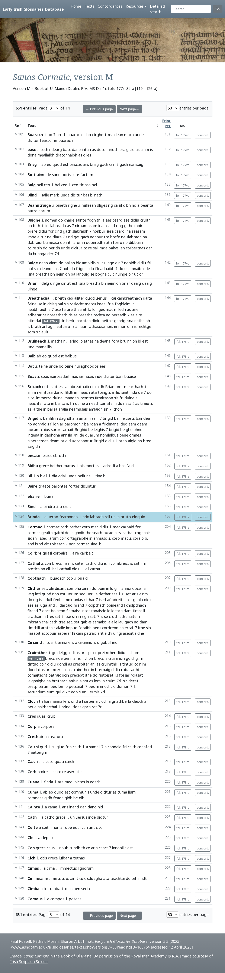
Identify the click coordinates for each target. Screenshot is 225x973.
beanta (147, 205)
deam (142, 424)
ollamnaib (132, 268)
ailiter (79, 298)
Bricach (34, 386)
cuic (100, 262)
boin (101, 588)
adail (62, 475)
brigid (108, 418)
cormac (53, 526)
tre (106, 236)
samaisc (99, 621)
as (94, 149)
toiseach (57, 543)
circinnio (85, 642)
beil (40, 184)
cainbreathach (129, 298)
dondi (62, 664)
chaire (69, 220)
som (31, 331)
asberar (64, 633)
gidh (48, 797)
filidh (69, 392)
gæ (77, 236)
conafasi (144, 746)
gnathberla (121, 701)
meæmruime (46, 878)
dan (83, 806)
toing (102, 392)
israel (101, 303)
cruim (113, 658)
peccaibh (76, 686)
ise (40, 303)
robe (68, 827)
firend (79, 605)
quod (57, 164)
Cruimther (37, 652)
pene (123, 435)
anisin (73, 680)
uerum (72, 593)
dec (50, 253)
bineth (61, 205)
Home (76, 6)
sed (82, 593)
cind (58, 231)
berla (32, 706)
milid (116, 392)
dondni (34, 669)
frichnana (110, 424)
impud (71, 627)
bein (118, 418)
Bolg (32, 184)
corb (64, 526)
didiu (135, 220)
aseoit (128, 633)
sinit (125, 392)
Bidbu (33, 465)
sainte (80, 220)
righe (72, 205)
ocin (65, 675)
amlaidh (96, 409)
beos (97, 627)
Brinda (34, 516)
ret (94, 706)
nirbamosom (86, 225)
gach (104, 164)
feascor (46, 140)
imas (74, 376)
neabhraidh (37, 309)
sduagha (94, 878)
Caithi (33, 746)
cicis (43, 858)
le (64, 701)
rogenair (142, 532)
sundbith (77, 847)
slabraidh (80, 231)
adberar (35, 314)
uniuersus (78, 817)
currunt (88, 827)
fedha (58, 599)
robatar (128, 669)
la (103, 220)
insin (66, 563)
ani (92, 664)
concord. (203, 135)
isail (55, 568)
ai (43, 326)
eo (49, 164)
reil (107, 516)
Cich (31, 858)
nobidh (130, 262)
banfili (48, 418)
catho (50, 817)
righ (85, 616)
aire (135, 309)
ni (144, 563)
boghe (101, 274)
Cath (32, 817)
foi (121, 675)
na (49, 236)
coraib (138, 538)
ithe (141, 627)
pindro (49, 506)
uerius (101, 298)
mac (109, 309)
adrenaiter (128, 616)
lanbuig (82, 274)
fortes (74, 486)
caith (77, 746)
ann (87, 418)
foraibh (84, 627)
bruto (126, 516)
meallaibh (46, 155)
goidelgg (59, 652)
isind (39, 543)
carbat (75, 526)
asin (79, 418)
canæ (52, 806)
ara (61, 781)
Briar (32, 283)
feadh (58, 797)
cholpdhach (136, 605)
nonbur (99, 231)
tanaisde (98, 610)
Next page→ (129, 109)
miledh (120, 309)
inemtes (87, 397)
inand (74, 806)
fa (64, 309)
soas (45, 376)
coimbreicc (120, 563)
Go (217, 9)
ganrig (119, 320)
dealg (136, 283)
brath (36, 326)
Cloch (33, 701)
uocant (34, 429)
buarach (74, 134)
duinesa (124, 403)
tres (50, 616)
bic (78, 262)
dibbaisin (136, 242)
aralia (63, 409)
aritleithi (104, 633)
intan (86, 149)
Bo (30, 174)
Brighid (81, 429)
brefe (32, 231)
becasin (35, 455)
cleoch (137, 701)
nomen (51, 220)
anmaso (100, 538)
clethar (105, 593)
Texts (89, 6)
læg (31, 593)
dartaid (66, 605)
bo (50, 134)
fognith (93, 220)
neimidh (63, 274)
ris (70, 314)
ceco (50, 761)
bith (36, 225)
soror (55, 429)
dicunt (60, 588)
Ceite (33, 827)
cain (79, 633)
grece (44, 465)
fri (149, 262)
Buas (32, 376)
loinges (98, 309)
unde (139, 134)
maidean (115, 134)
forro (117, 242)
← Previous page (99, 109)
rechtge (144, 326)
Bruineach (37, 341)
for (51, 231)
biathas (86, 341)
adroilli (109, 465)
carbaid (127, 526)
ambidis (89, 262)
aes (109, 220)
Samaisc (73, 610)
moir (69, 599)
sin (39, 247)
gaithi (59, 532)
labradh (97, 516)
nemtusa (45, 392)
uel (113, 516)
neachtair (97, 403)
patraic (90, 633)
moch (129, 134)
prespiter (89, 652)
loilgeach (115, 610)
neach (85, 392)
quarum (92, 435)
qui (58, 691)
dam (128, 610)
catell (79, 563)
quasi (47, 553)
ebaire (34, 496)
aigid (132, 440)
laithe (37, 409)
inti (68, 242)
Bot (31, 366)
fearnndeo (68, 516)
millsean (89, 205)
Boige (33, 262)
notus (47, 386)
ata (94, 392)
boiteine (66, 366)
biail (43, 475)
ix (46, 225)
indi (71, 652)
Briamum (113, 386)
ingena (33, 435)
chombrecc (94, 658)
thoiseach (93, 532)
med (69, 781)
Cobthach (37, 578)
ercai (129, 627)
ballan (69, 262)
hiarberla (90, 701)
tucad (108, 532)
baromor (72, 424)
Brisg (32, 164)
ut (69, 283)
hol (30, 268)
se (92, 274)
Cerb (32, 771)
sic (38, 331)
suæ (75, 174)
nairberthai (47, 706)
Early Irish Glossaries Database (33, 9)
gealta (47, 532)
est (65, 164)
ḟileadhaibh (104, 268)
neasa (54, 242)
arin (86, 516)
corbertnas (135, 247)
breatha (85, 314)
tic (81, 184)
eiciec (47, 455)
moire (139, 225)
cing (119, 225)
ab (43, 164)
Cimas (33, 868)
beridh (54, 247)
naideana (102, 341)
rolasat (137, 675)
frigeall (82, 268)
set (44, 588)
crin (112, 164)
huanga (39, 253)
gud (43, 746)
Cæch (33, 761)
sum (82, 691)
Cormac (35, 526)
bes (54, 686)
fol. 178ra (182, 342)
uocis (66, 174)
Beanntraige (39, 205)
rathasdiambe (100, 326)
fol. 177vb (182, 135)
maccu (90, 303)
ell (48, 568)
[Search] (191, 9)
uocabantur (82, 440)
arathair (35, 616)
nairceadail (59, 376)
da (30, 253)
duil (49, 599)
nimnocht (104, 686)
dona (32, 155)
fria (110, 303)
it (77, 878)
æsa (110, 231)
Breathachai (39, 298)
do (60, 220)
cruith (145, 220)
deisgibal (55, 303)
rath (108, 242)
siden (32, 538)
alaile (112, 621)
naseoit (34, 633)
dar (149, 247)
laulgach (125, 621)
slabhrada (57, 225)
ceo (47, 184)
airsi (118, 532)
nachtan (84, 320)
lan (122, 247)
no (134, 205)
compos (57, 898)
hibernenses (38, 440)
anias (78, 599)
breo (123, 440)
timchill (34, 627)
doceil (137, 588)
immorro (121, 326)
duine (57, 397)
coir (63, 538)
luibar (64, 858)
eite (31, 397)
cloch (103, 701)
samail (94, 746)
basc (32, 149)
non (72, 543)
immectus (68, 868)
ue (140, 392)
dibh (127, 205)
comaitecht (37, 675)
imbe (32, 236)
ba (45, 242)
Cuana (33, 781)
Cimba (33, 888)
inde (146, 268)
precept (77, 675)
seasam (138, 231)
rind (69, 236)
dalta (147, 298)
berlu (70, 320)
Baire (32, 486)
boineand (114, 605)
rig (110, 205)
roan (94, 424)
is (151, 149)
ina (100, 225)
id (139, 341)
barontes (59, 486)
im (76, 392)
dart (46, 610)
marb (55, 195)
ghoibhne (134, 429)
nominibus (109, 435)
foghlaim (123, 303)
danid (59, 392)
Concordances (110, 6)
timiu (144, 403)
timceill (139, 610)
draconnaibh (66, 155)
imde (103, 247)
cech (44, 149)
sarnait (67, 429)
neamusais (78, 409)
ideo (123, 424)
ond (74, 701)
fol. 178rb (182, 702)
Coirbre (35, 553)
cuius (45, 429)
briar (126, 283)
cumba (54, 888)
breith (60, 298)
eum (51, 691)
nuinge (121, 274)
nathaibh (142, 320)
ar (61, 424)
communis (80, 792)
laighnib (77, 532)
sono (56, 174)
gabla (138, 599)
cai (113, 298)
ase (126, 220)
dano (76, 149)
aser (70, 771)
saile (45, 195)
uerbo (53, 516)
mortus (92, 465)
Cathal (34, 563)
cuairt (51, 642)
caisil (118, 205)
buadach (57, 578)
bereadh (119, 314)
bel (57, 184)
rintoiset (106, 675)
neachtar (35, 403)
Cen (31, 847)
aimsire (64, 642)
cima (51, 868)
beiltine (84, 475)
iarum (53, 538)
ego (74, 691)
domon (123, 686)
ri (132, 326)
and (31, 543)
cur (43, 236)
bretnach (60, 680)
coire (32, 247)
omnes (135, 435)
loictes (79, 781)
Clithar (34, 588)
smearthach (132, 386)
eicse (127, 418)
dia (54, 475)
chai (45, 621)
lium (132, 792)
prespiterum (38, 686)
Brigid (33, 418)
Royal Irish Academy (149, 956)
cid (132, 149)
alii (51, 588)
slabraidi (35, 242)
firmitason (104, 397)
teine (43, 366)
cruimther (81, 669)
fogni (50, 326)
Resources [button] (135, 6)
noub (63, 847)
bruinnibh (128, 341)
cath (89, 563)
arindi (74, 341)
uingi (117, 633)
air (72, 878)
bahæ (114, 247)
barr (119, 376)
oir (117, 262)
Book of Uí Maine (76, 956)
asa (88, 184)
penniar (70, 658)
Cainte (34, 806)
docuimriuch (107, 149)
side (59, 658)
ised (102, 599)
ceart (103, 847)
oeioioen (72, 888)
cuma (122, 792)
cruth (113, 616)
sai (95, 247)
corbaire (60, 553)
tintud (33, 664)
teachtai (117, 878)
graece (44, 486)
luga (43, 605)
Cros (32, 716)
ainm (145, 149)
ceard (117, 220)
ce (88, 847)
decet (133, 680)
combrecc (53, 563)
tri (41, 701)
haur (82, 326)
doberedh (94, 242)
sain (37, 268)
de (48, 174)
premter (53, 669)
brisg (94, 164)
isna (31, 274)
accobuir (49, 633)
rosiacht (77, 303)
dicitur (33, 140)
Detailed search (157, 9)
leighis (99, 429)
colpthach (96, 605)
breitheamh (77, 309)
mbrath (34, 621)
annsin (66, 435)
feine (32, 303)
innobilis (119, 847)
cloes (77, 706)
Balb (32, 355)
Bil (30, 475)
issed (43, 538)
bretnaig (102, 669)
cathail (65, 568)
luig (113, 588)
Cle (30, 837)
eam (132, 424)
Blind (32, 195)
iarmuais (86, 376)
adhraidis (41, 424)
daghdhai (67, 418)
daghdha (52, 435)
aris (86, 164)
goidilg (132, 658)
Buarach (35, 134)
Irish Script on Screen (29, 961)
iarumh (79, 242)
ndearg (55, 149)
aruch (61, 134)
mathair (58, 341)
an (43, 568)
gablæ (86, 621)
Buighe (34, 220)
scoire (43, 771)
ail (87, 568)
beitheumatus (62, 465)
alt (46, 543)
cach (53, 621)
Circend (35, 642)
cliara (57, 236)
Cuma (33, 792)
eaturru (63, 326)
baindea (143, 418)
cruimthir (109, 664)
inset (85, 610)
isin (107, 563)
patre (32, 210)
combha (74, 588)
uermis (93, 691)
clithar (89, 599)
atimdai (34, 320)
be (90, 429)
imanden (71, 397)
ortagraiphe (77, 538)
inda (133, 392)
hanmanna (53, 701)
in (44, 303)
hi (73, 633)
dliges (102, 205)
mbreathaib (78, 386)
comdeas (35, 797)
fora (115, 341)
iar (127, 675)
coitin (47, 827)
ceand (110, 225)
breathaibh (45, 274)
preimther (107, 652)
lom (97, 680)
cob (70, 578)
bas (86, 195)
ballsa (60, 403)
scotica (34, 568)
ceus (51, 847)
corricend (110, 627)
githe (128, 225)
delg (45, 283)
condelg (115, 746)
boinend (58, 610)
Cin (30, 878)
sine (93, 543)
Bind (32, 506)
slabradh (134, 236)
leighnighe (36, 680)
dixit (66, 691)
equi (77, 827)
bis (82, 465)
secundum (37, 691)
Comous (35, 898)
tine (98, 475)
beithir (107, 320)
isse (68, 616)
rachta (99, 314)
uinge (109, 262)
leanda (48, 268)
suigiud (58, 746)
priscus (76, 164)
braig (124, 149)
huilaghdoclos (86, 366)
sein (95, 418)
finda (48, 781)
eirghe (97, 134)
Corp (32, 726)
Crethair (36, 736)
